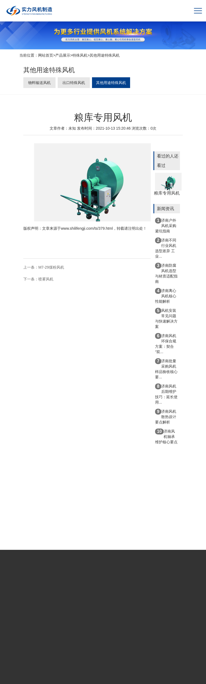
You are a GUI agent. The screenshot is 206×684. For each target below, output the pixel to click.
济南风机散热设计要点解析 (165, 416)
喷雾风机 (45, 279)
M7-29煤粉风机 (51, 268)
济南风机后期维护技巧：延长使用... (166, 393)
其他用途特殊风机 (105, 56)
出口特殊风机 (73, 84)
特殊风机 (79, 56)
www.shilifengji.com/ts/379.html (87, 229)
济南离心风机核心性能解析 (165, 295)
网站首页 (45, 56)
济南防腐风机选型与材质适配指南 (166, 273)
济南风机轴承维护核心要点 (166, 436)
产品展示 (62, 56)
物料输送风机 (39, 84)
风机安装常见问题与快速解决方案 (166, 318)
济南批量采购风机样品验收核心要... (166, 368)
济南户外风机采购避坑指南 (165, 225)
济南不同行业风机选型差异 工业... (165, 247)
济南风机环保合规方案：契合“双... (165, 343)
